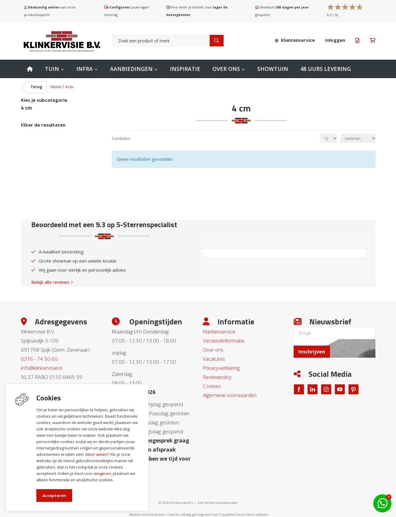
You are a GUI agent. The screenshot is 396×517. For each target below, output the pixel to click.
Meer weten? (97, 454)
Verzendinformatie (224, 340)
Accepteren (54, 495)
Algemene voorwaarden (230, 395)
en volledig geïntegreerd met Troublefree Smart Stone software (221, 514)
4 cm (69, 86)
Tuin (52, 68)
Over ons (226, 68)
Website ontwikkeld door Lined (152, 514)
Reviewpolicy (217, 376)
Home (30, 69)
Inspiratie (185, 68)
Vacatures (214, 358)
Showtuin (272, 68)
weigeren (102, 473)
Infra (84, 68)
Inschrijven (311, 351)
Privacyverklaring (221, 367)
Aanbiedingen (131, 68)
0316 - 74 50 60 (39, 358)
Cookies (212, 386)
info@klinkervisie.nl (41, 367)
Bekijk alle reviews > (52, 282)
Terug (36, 86)
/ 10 (332, 15)
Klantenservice (219, 331)
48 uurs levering (325, 68)
